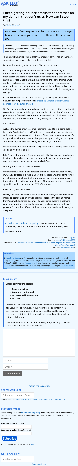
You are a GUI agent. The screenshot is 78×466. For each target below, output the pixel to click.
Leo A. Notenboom (12, 25)
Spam (72, 237)
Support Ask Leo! (39, 464)
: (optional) (12, 423)
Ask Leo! (28, 263)
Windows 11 (56, 399)
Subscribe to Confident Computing (22, 223)
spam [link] (67, 79)
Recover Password (32, 399)
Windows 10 (45, 399)
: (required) (16, 430)
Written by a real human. (39, 386)
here (32, 444)
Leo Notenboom (13, 258)
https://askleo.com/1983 (65, 240)
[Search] (17, 395)
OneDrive (20, 399)
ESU (63, 399)
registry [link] (37, 76)
